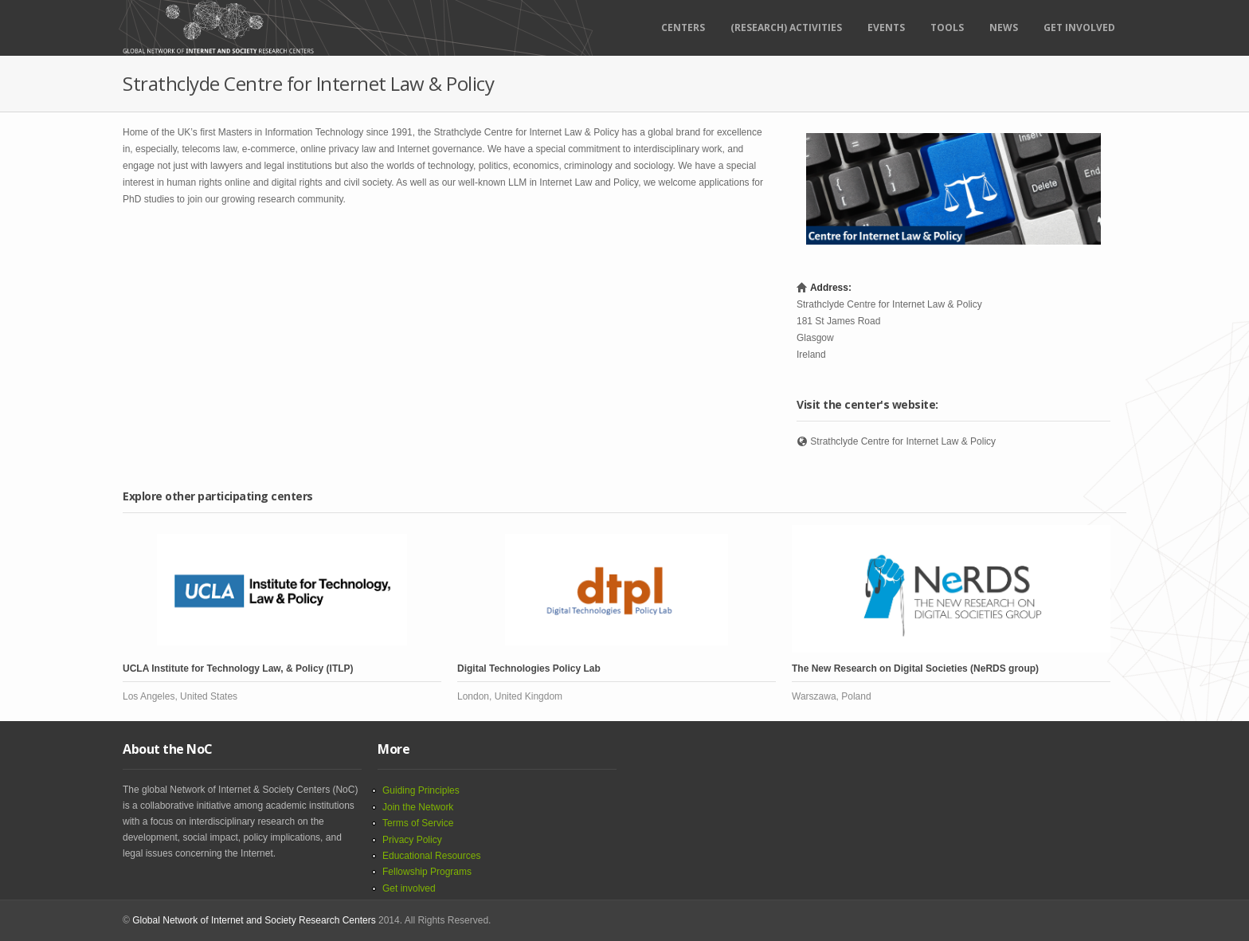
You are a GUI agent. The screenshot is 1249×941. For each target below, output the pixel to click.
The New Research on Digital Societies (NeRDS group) (915, 668)
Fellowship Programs (427, 871)
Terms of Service (417, 823)
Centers (683, 27)
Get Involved (1079, 27)
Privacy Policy (412, 839)
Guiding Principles (421, 790)
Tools (947, 27)
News (1003, 27)
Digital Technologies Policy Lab (529, 668)
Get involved (409, 888)
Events (886, 27)
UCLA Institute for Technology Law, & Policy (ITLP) (238, 668)
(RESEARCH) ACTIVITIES (786, 27)
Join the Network (417, 807)
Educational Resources (431, 855)
